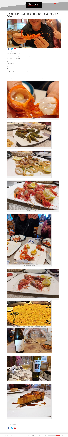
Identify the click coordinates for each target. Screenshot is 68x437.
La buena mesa (31, 18)
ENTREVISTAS (42, 9)
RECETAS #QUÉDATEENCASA (34, 9)
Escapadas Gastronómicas (23, 18)
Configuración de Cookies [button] (52, 435)
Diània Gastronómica (11, 18)
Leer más (61, 435)
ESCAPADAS (22, 9)
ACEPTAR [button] (58, 435)
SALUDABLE (48, 9)
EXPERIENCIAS (27, 9)
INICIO (18, 9)
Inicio (27, 18)
